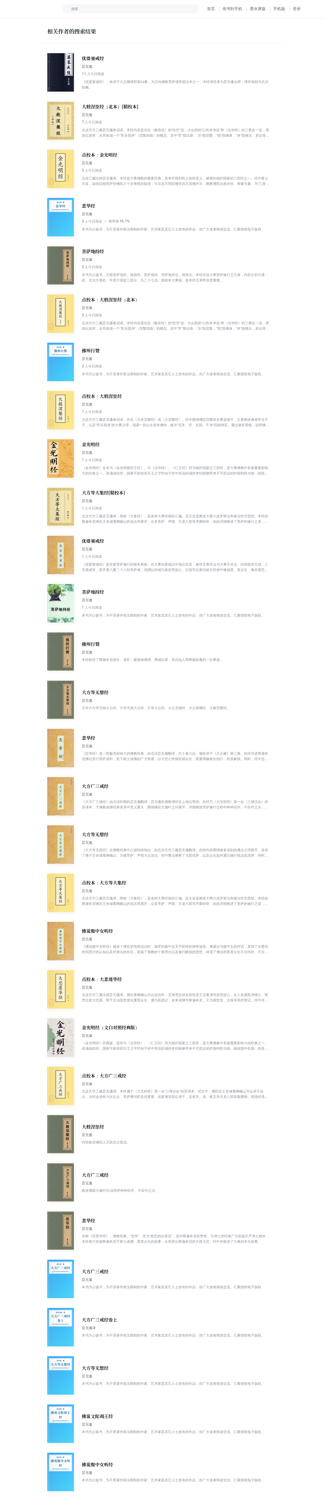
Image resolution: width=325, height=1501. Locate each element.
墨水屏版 (258, 9)
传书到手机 (232, 9)
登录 (297, 9)
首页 (211, 9)
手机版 (279, 9)
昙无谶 (87, 66)
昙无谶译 (89, 1328)
